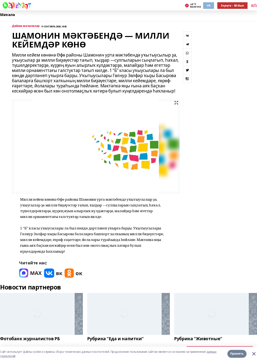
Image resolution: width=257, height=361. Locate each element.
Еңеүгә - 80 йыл (232, 5)
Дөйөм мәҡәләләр (26, 26)
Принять (237, 354)
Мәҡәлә (7, 15)
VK (208, 5)
